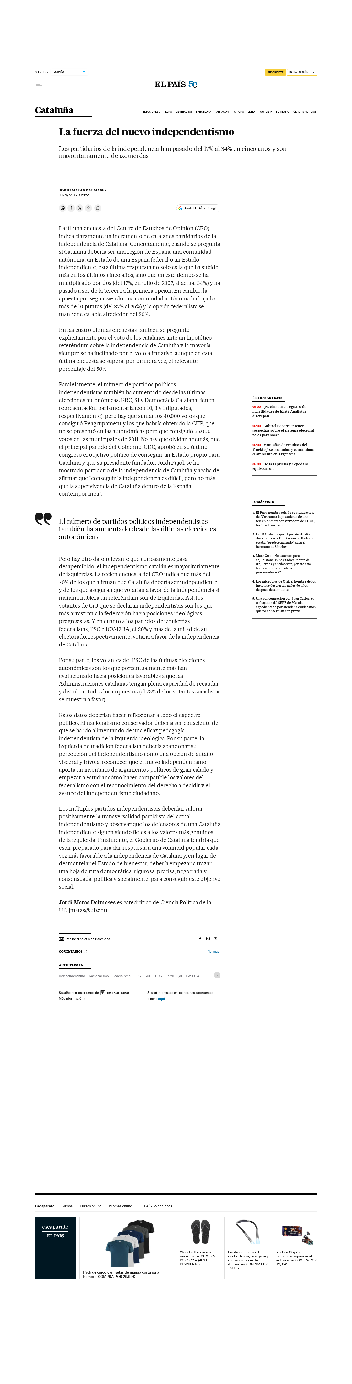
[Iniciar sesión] (302, 72)
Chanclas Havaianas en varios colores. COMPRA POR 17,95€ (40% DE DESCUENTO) (197, 1258)
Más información (72, 998)
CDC (158, 976)
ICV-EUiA (192, 976)
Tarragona (223, 111)
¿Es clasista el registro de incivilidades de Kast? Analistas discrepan (279, 411)
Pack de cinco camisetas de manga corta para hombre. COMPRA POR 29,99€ (121, 1274)
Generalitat (184, 111)
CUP (148, 976)
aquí (161, 998)
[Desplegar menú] (39, 84)
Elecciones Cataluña (157, 111)
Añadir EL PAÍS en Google (200, 208)
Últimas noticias (305, 111)
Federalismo (122, 976)
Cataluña (54, 110)
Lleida (252, 111)
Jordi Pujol (174, 976)
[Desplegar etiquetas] (217, 975)
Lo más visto (263, 502)
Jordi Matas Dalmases (82, 190)
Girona (239, 111)
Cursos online (90, 1206)
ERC (137, 976)
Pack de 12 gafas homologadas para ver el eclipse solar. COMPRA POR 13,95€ (296, 1258)
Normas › (214, 951)
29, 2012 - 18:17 (74, 195)
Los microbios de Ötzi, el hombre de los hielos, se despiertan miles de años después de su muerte (286, 585)
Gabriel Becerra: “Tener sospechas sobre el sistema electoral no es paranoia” (283, 430)
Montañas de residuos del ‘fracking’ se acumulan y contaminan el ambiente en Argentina (283, 449)
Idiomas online (120, 1206)
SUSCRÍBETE (275, 72)
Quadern (266, 111)
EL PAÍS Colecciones (155, 1206)
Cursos (67, 1206)
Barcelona (203, 111)
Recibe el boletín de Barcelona (88, 939)
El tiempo (282, 111)
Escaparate (44, 1206)
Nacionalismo (99, 976)
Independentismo (72, 976)
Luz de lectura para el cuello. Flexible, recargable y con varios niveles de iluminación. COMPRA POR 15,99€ (248, 1260)
